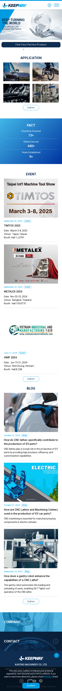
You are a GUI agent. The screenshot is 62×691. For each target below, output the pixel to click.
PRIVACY (48, 677)
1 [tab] (23, 49)
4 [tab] (38, 49)
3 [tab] (33, 49)
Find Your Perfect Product (31, 44)
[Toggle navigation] (56, 5)
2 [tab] (28, 49)
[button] (49, 5)
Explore (31, 107)
